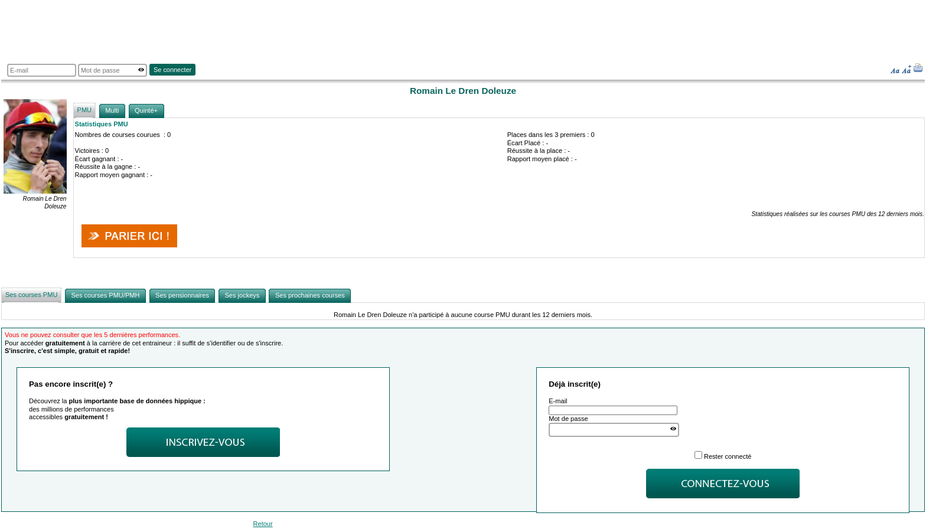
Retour (263, 523)
